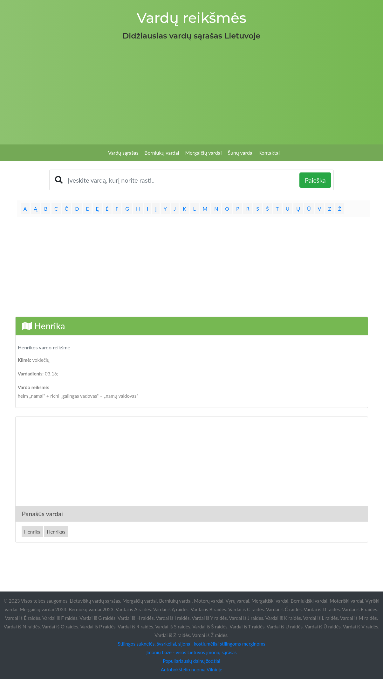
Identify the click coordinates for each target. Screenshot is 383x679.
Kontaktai (269, 153)
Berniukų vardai (161, 153)
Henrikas (56, 532)
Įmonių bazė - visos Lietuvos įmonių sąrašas (191, 652)
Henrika (32, 532)
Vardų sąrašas (123, 153)
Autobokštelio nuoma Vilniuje (191, 669)
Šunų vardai (240, 153)
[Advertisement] (191, 90)
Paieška (315, 180)
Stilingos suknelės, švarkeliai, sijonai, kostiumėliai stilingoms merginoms (191, 644)
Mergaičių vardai (203, 153)
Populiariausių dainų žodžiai (191, 661)
